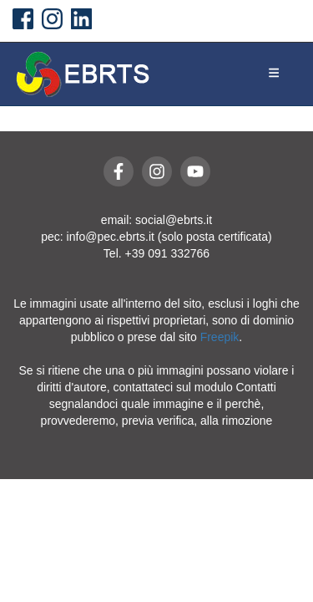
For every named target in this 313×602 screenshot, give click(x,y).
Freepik (220, 337)
